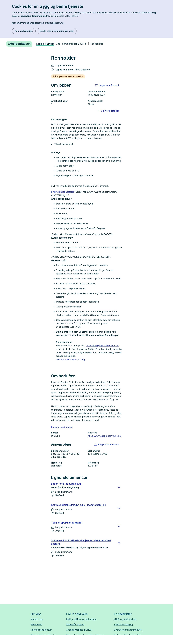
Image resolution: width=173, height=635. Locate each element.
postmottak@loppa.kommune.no (102, 345)
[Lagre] (119, 487)
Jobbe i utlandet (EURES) (79, 629)
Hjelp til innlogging (123, 624)
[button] (107, 445)
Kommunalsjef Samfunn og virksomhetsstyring (78, 504)
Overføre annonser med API (128, 629)
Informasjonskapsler (41, 629)
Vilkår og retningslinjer (125, 619)
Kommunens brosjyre (61, 427)
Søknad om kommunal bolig (70, 359)
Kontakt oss (37, 619)
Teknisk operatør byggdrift (66, 522)
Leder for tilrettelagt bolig (66, 483)
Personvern (36, 624)
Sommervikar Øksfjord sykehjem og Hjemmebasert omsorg (81, 542)
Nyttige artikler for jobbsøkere (81, 619)
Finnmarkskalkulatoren (62, 192)
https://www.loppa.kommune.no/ (105, 436)
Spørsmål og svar (75, 624)
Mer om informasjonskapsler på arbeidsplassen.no (38, 23)
